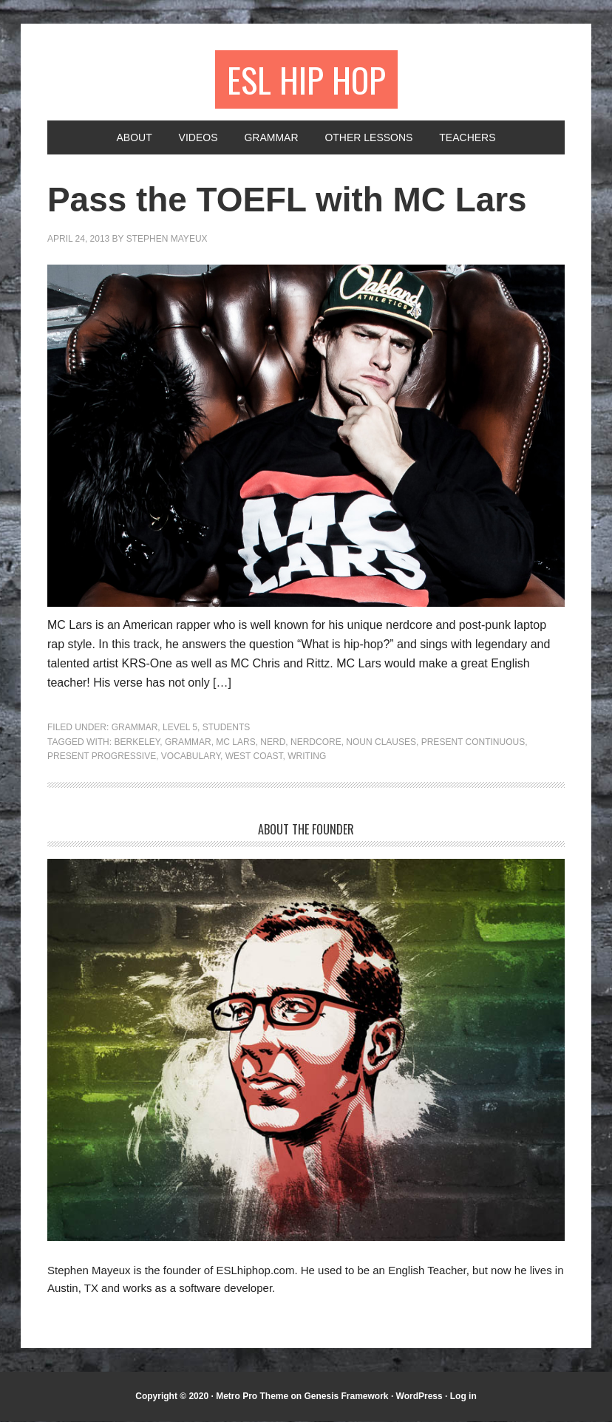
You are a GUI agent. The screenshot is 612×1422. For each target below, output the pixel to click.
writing (307, 757)
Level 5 (180, 729)
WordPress (419, 1397)
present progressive (101, 757)
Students (227, 729)
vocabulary (190, 757)
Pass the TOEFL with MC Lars (297, 200)
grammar (188, 743)
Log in (463, 1397)
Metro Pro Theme (252, 1397)
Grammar (135, 729)
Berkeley (137, 743)
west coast (254, 757)
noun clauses (381, 743)
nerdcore (315, 743)
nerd (272, 743)
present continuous (473, 743)
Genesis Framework (346, 1397)
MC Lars (235, 743)
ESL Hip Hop (306, 79)
